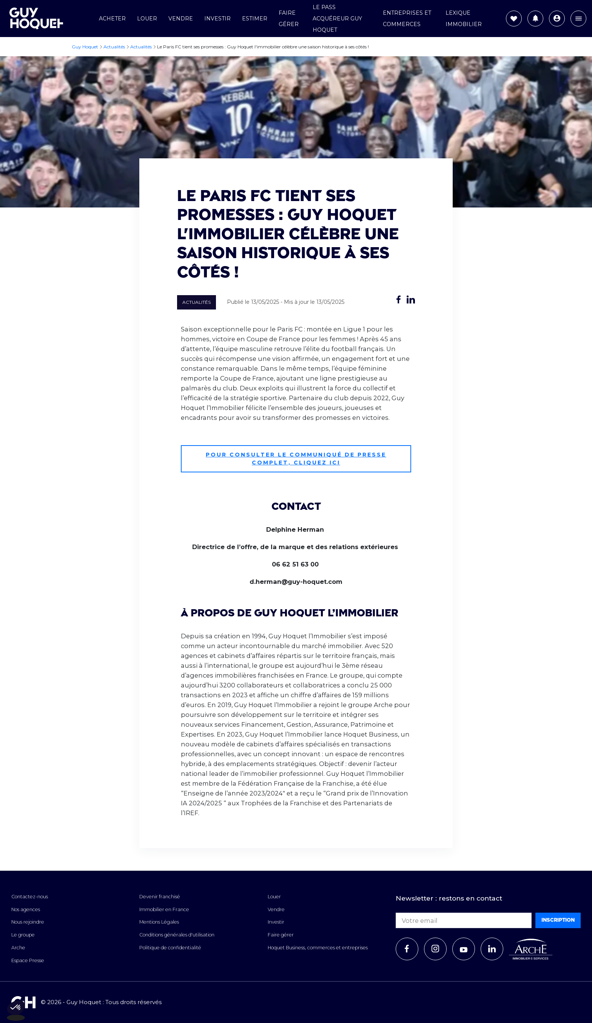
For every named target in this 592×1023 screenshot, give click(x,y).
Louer (147, 18)
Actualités (196, 302)
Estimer (254, 18)
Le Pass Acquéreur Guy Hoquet (337, 18)
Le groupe (23, 935)
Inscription (558, 920)
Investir (217, 18)
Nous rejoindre (27, 922)
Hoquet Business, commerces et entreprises (318, 947)
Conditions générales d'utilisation (176, 935)
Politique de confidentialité (170, 947)
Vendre (180, 18)
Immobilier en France (164, 909)
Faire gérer (281, 935)
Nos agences (25, 909)
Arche (18, 947)
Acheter (112, 18)
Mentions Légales (159, 922)
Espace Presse (27, 960)
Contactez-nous (29, 896)
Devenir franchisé (159, 896)
